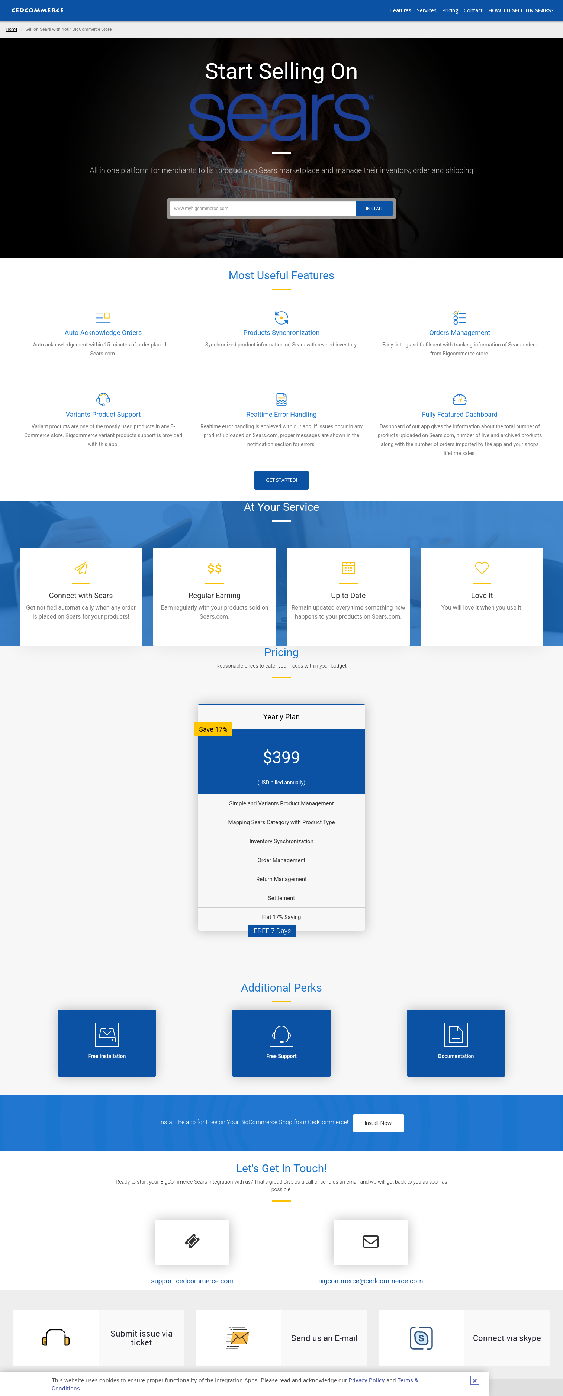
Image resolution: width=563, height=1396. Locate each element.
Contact (473, 10)
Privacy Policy (366, 1380)
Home (11, 29)
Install (374, 208)
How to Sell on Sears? (521, 10)
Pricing (450, 10)
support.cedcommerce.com (192, 1281)
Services (427, 10)
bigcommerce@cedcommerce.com (370, 1281)
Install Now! (378, 1122)
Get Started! (281, 480)
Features (400, 10)
